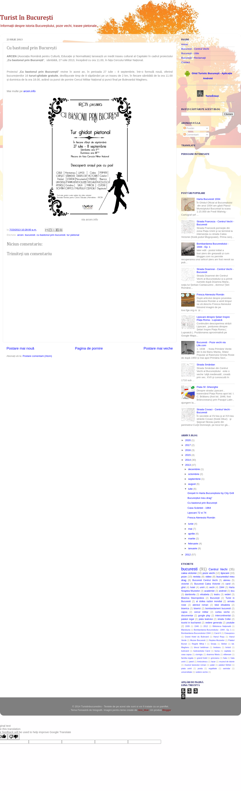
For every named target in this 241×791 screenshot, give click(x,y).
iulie (190, 488)
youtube (230, 622)
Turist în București (26, 17)
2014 (188, 459)
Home (184, 44)
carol (227, 584)
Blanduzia (185, 630)
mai (190, 528)
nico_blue (143, 710)
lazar (213, 661)
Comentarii (191, 134)
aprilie (192, 533)
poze (184, 576)
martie (192, 538)
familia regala (187, 658)
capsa (184, 612)
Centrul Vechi (218, 569)
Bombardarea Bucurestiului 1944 (196, 633)
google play (204, 615)
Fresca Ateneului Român (210, 294)
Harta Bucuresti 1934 (208, 199)
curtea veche (222, 612)
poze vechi (209, 573)
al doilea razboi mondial (209, 601)
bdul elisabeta (222, 605)
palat (212, 665)
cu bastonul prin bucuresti (51, 235)
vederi (228, 594)
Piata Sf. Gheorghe (207, 387)
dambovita (190, 594)
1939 (187, 626)
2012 (188, 554)
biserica (185, 608)
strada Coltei (224, 619)
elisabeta (204, 594)
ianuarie (193, 548)
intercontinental (223, 615)
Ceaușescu (229, 633)
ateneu (226, 580)
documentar (187, 615)
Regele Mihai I (199, 644)
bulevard (185, 651)
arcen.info (29, 91)
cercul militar (201, 612)
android (223, 591)
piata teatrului (206, 619)
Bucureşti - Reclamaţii (193, 57)
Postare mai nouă (20, 348)
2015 (188, 455)
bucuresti (30, 235)
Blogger (166, 710)
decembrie (194, 469)
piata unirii (186, 668)
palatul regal (187, 619)
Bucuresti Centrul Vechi (205, 580)
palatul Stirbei (225, 665)
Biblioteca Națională (222, 626)
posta (200, 668)
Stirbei (224, 644)
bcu (232, 591)
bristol (228, 647)
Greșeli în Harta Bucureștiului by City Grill (211, 493)
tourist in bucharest (191, 622)
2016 (188, 450)
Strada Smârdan (206, 364)
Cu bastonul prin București (202, 502)
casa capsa (186, 654)
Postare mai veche (158, 348)
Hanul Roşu (218, 637)
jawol (191, 661)
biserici (197, 608)
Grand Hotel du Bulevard (197, 637)
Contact (185, 62)
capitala (227, 651)
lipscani (225, 573)
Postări (188, 128)
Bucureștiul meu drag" (200, 498)
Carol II (217, 633)
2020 (188, 440)
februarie (193, 543)
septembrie (194, 479)
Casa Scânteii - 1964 (199, 507)
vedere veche (202, 672)
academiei (209, 591)
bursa (217, 651)
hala (225, 658)
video (208, 576)
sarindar (226, 668)
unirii (202, 587)
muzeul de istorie (226, 661)
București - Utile (190, 53)
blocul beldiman (201, 647)
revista (196, 576)
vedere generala (213, 622)
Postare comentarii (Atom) (37, 356)
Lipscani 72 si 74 (197, 512)
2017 (188, 445)
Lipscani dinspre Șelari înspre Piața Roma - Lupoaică (213, 318)
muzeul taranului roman (195, 665)
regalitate (213, 668)
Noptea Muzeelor (217, 640)
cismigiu (199, 654)
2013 (188, 465)
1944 (221, 587)
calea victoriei (189, 573)
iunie (191, 523)
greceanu (215, 658)
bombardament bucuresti (218, 608)
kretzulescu (202, 661)
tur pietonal (73, 235)
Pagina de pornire (89, 348)
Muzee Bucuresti (197, 640)
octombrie (194, 474)
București (215, 598)
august (192, 484)
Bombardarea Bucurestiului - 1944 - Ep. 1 (212, 630)
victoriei (185, 584)
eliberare (227, 654)
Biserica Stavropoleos (192, 598)
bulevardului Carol (201, 651)
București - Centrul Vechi (195, 48)
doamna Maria (213, 654)
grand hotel (202, 658)
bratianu (217, 647)
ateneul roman (200, 605)
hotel (192, 587)
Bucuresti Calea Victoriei (207, 584)
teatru (217, 594)
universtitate (186, 672)
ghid (183, 587)
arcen (20, 235)
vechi (211, 587)
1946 (196, 626)
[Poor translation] (14, 737)
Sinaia (213, 644)
